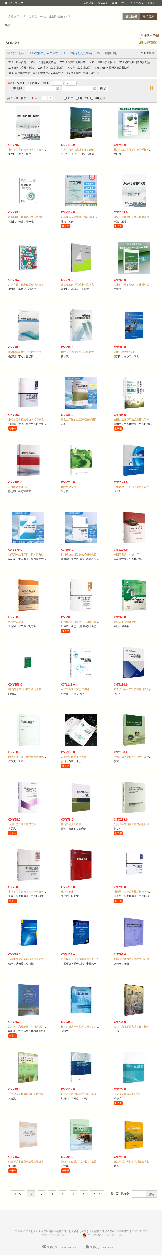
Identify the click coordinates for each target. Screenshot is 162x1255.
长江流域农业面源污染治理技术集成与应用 (138, 149)
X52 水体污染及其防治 (72, 62)
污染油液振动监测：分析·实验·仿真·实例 (83, 217)
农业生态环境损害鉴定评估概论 (131, 1026)
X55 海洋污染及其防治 (21, 67)
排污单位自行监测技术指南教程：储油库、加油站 (89, 554)
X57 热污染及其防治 (79, 67)
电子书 (82, 98)
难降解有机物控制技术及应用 (24, 352)
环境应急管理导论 (18, 487)
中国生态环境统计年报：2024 (77, 149)
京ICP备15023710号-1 (54, 1235)
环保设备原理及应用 (125, 622)
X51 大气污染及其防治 (43, 62)
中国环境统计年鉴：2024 (128, 554)
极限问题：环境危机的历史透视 (26, 217)
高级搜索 (148, 16)
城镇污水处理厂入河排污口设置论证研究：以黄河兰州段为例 (95, 1161)
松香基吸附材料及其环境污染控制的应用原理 (86, 1094)
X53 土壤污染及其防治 (102, 62)
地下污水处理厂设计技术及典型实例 (28, 554)
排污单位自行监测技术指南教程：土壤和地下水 (34, 149)
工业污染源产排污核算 (73, 757)
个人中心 (136, 3)
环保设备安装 (15, 622)
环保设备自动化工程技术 (128, 1094)
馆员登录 (103, 3)
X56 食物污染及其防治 (50, 67)
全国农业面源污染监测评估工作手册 (134, 419)
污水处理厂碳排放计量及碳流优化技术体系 (32, 757)
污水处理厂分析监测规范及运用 (131, 487)
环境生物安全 (68, 487)
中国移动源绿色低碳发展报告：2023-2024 (85, 959)
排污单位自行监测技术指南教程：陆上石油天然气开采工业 (41, 419)
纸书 (68, 98)
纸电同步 (97, 98)
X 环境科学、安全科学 (43, 53)
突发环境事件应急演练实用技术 (26, 1161)
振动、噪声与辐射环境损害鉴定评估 (81, 1026)
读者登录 (88, 3)
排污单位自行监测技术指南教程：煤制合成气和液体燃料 (40, 891)
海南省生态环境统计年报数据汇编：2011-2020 (34, 1026)
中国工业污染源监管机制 (75, 689)
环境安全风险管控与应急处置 (77, 352)
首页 (123, 3)
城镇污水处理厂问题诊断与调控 (131, 217)
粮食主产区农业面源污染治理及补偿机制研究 (86, 419)
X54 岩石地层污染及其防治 (134, 62)
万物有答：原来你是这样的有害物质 (28, 284)
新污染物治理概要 (71, 824)
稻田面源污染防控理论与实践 (24, 689)
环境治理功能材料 (124, 352)
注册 (114, 3)
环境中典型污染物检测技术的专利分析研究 (32, 959)
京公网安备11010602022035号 (105, 1235)
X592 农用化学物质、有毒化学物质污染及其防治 (35, 73)
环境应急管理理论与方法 (22, 824)
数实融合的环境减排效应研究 (77, 284)
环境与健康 (67, 891)
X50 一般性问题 (17, 62)
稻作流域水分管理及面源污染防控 (133, 689)
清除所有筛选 (148, 42)
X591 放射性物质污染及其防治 (112, 67)
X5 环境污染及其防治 (78, 53)
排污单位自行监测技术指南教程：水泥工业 (85, 622)
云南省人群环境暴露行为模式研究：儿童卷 (32, 1094)
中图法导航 (14, 53)
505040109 (107, 1247)
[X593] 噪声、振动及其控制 (83, 73)
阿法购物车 (150, 35)
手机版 (151, 3)
